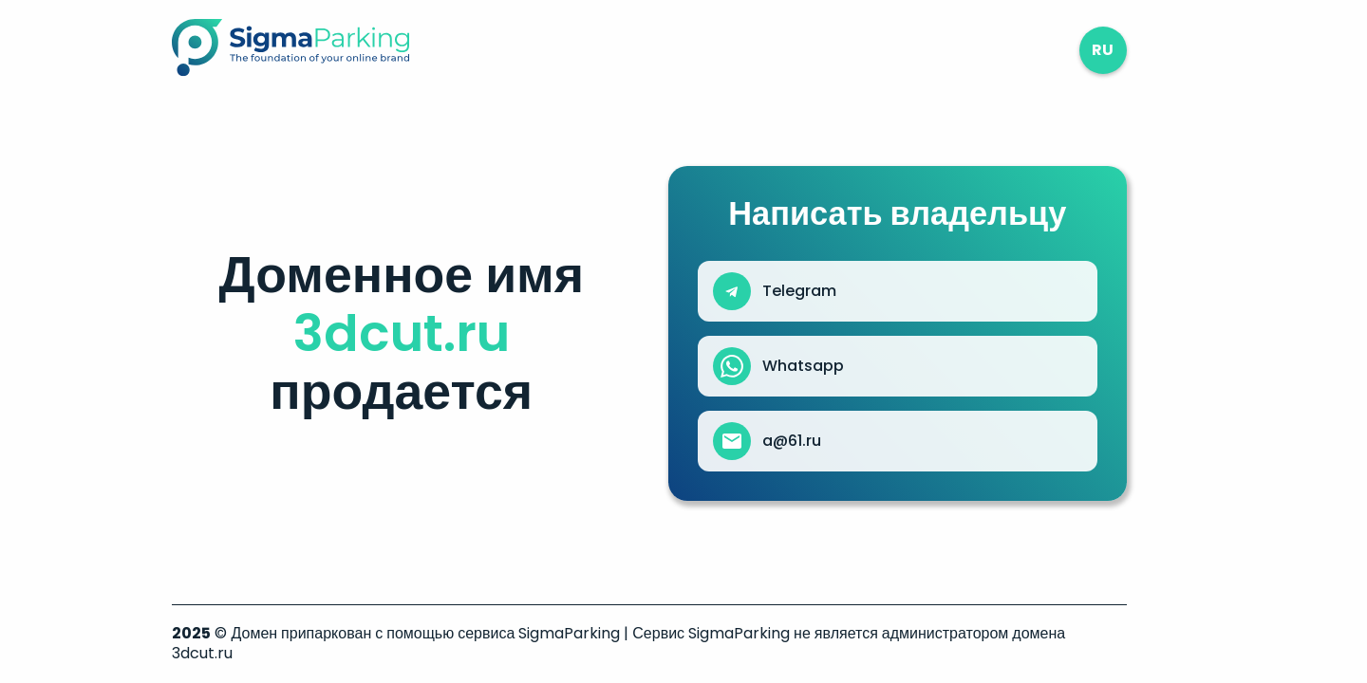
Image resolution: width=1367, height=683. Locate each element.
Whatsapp (803, 366)
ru (1103, 50)
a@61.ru (791, 441)
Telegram (799, 291)
